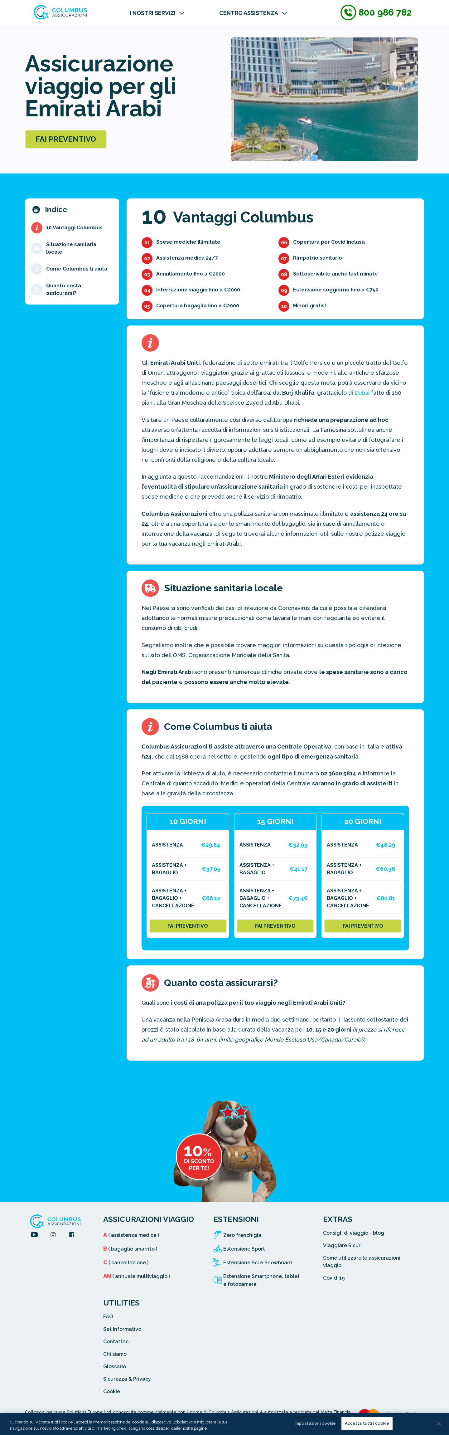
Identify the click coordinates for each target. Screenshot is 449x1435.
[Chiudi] (439, 1423)
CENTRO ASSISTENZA (248, 13)
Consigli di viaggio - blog (353, 1233)
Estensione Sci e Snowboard (257, 1263)
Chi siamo (115, 1354)
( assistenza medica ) (131, 1235)
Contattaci (116, 1342)
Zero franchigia (242, 1235)
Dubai (362, 392)
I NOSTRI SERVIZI (153, 13)
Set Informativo (122, 1329)
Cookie (111, 1391)
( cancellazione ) (125, 1262)
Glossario (114, 1366)
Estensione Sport (244, 1249)
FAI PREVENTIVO (66, 139)
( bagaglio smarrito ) (130, 1248)
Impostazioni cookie (315, 1423)
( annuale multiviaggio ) (136, 1276)
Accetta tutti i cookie (367, 1423)
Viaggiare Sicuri (342, 1245)
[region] (224, 1424)
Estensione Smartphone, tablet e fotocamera (261, 1280)
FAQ (108, 1317)
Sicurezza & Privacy (127, 1379)
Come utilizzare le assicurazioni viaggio (361, 1261)
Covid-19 (334, 1278)
